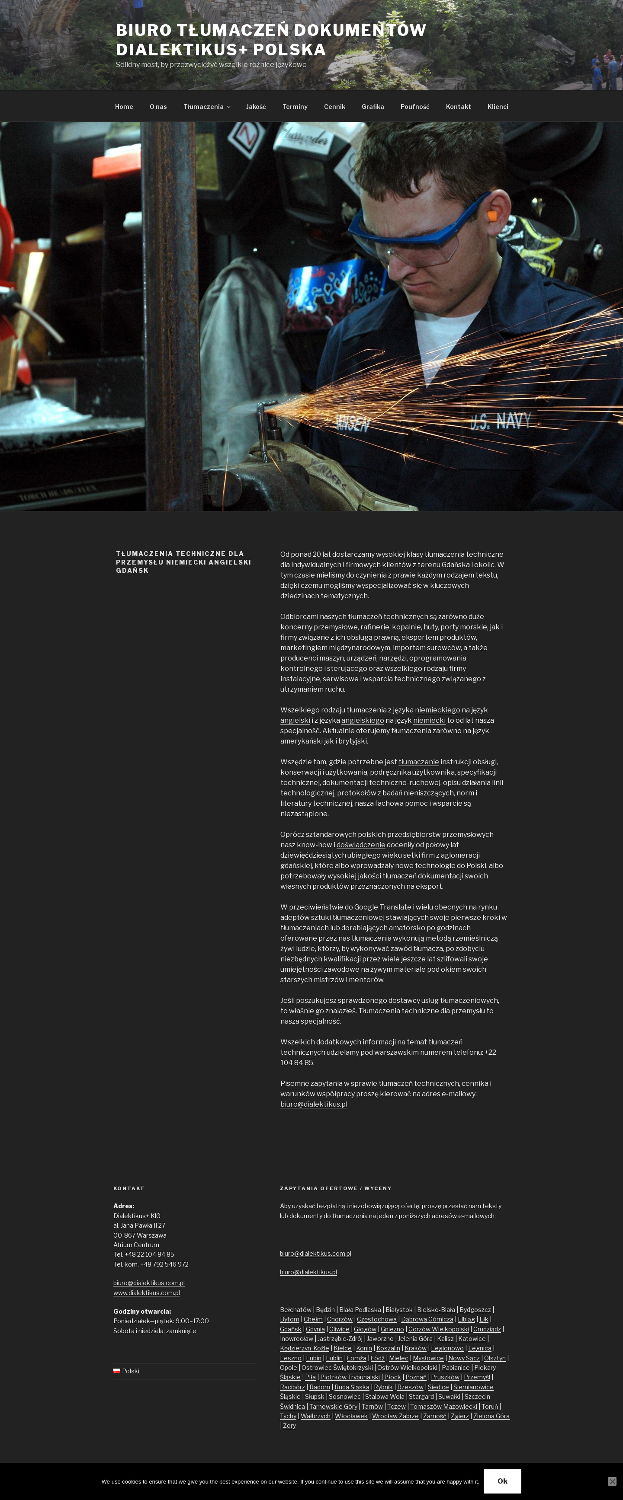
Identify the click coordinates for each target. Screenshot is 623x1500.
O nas (158, 106)
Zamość (434, 1416)
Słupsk (314, 1396)
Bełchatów (296, 1309)
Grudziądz (487, 1329)
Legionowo (447, 1348)
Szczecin (477, 1396)
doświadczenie (361, 845)
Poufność (415, 106)
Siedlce (438, 1387)
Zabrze (409, 1416)
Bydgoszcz (475, 1309)
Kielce (343, 1348)
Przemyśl (477, 1377)
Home (124, 106)
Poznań (416, 1377)
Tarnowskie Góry (333, 1406)
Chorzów (340, 1319)
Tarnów (372, 1406)
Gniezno (392, 1329)
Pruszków (445, 1377)
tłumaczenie (418, 762)
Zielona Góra (491, 1416)
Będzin (325, 1309)
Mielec (398, 1358)
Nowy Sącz (464, 1358)
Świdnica (292, 1406)
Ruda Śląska (351, 1387)
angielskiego (362, 720)
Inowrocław (296, 1338)
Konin (364, 1348)
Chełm (313, 1319)
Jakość (256, 106)
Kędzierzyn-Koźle (304, 1348)
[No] (612, 1481)
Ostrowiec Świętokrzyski (337, 1367)
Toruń (490, 1406)
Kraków (416, 1348)
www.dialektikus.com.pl (146, 1292)
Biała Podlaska (360, 1309)
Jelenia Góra (415, 1338)
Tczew (396, 1406)
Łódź (378, 1358)
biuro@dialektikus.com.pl (149, 1282)
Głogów (365, 1329)
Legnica (479, 1348)
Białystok (399, 1309)
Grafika (373, 106)
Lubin (313, 1358)
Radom (319, 1387)
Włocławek (351, 1416)
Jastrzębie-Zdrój (340, 1338)
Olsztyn (495, 1358)
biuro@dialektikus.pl (313, 1104)
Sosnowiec (345, 1396)
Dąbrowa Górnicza (427, 1319)
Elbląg (466, 1319)
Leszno (291, 1358)
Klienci (498, 106)
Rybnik (383, 1387)
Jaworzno (380, 1338)
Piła (310, 1377)
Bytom (289, 1319)
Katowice (472, 1338)
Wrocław (385, 1416)
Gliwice (339, 1329)
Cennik (334, 106)
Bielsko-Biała (436, 1309)
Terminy (295, 106)
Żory (289, 1425)
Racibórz (292, 1387)
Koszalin (388, 1348)
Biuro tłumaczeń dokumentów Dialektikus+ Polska (271, 40)
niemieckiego (437, 710)
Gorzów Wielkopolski (438, 1329)
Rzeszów (410, 1387)
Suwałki (449, 1396)
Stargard (421, 1396)
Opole (288, 1367)
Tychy (288, 1416)
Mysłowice (428, 1358)
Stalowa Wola (385, 1396)
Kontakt (458, 106)
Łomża (356, 1358)
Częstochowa (377, 1319)
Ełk (483, 1319)
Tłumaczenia (207, 106)
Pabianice (456, 1367)
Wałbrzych (316, 1416)
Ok (502, 1481)
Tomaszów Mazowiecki (443, 1406)
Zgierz (460, 1416)
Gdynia (315, 1329)
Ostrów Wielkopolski (407, 1367)
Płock (392, 1377)
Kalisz (445, 1338)
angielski (295, 720)
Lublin (334, 1358)
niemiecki (429, 720)
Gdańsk (291, 1329)
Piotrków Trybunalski (350, 1377)
